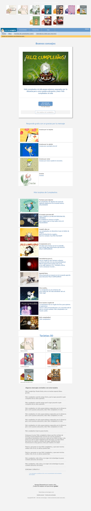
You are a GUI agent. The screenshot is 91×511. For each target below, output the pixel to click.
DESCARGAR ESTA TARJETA (45, 103)
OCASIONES (23, 30)
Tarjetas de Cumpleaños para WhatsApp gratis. (13, 36)
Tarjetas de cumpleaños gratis (24, 33)
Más (48, 30)
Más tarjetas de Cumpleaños (45, 112)
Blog (10, 33)
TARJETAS (35, 30)
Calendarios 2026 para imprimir (46, 33)
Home (4, 33)
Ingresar (87, 28)
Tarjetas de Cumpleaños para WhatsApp (46, 2)
